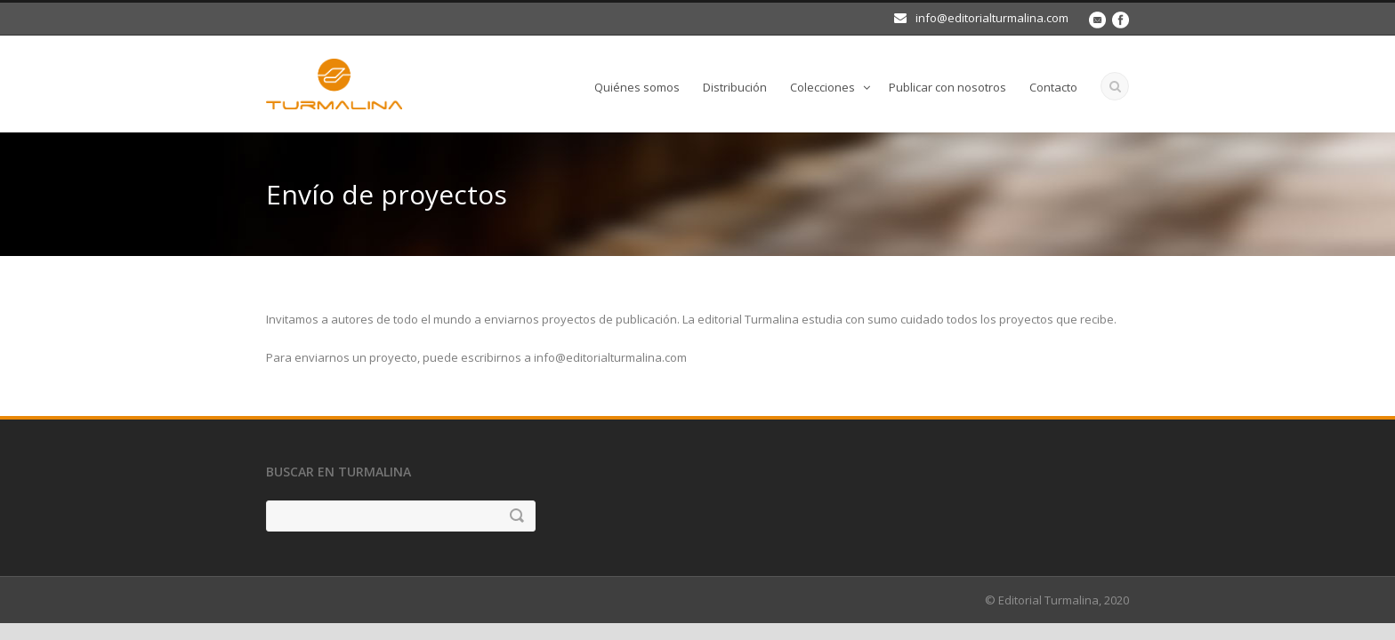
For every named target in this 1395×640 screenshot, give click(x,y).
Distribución (735, 87)
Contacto (1053, 87)
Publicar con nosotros (947, 87)
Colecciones (822, 87)
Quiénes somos (637, 87)
